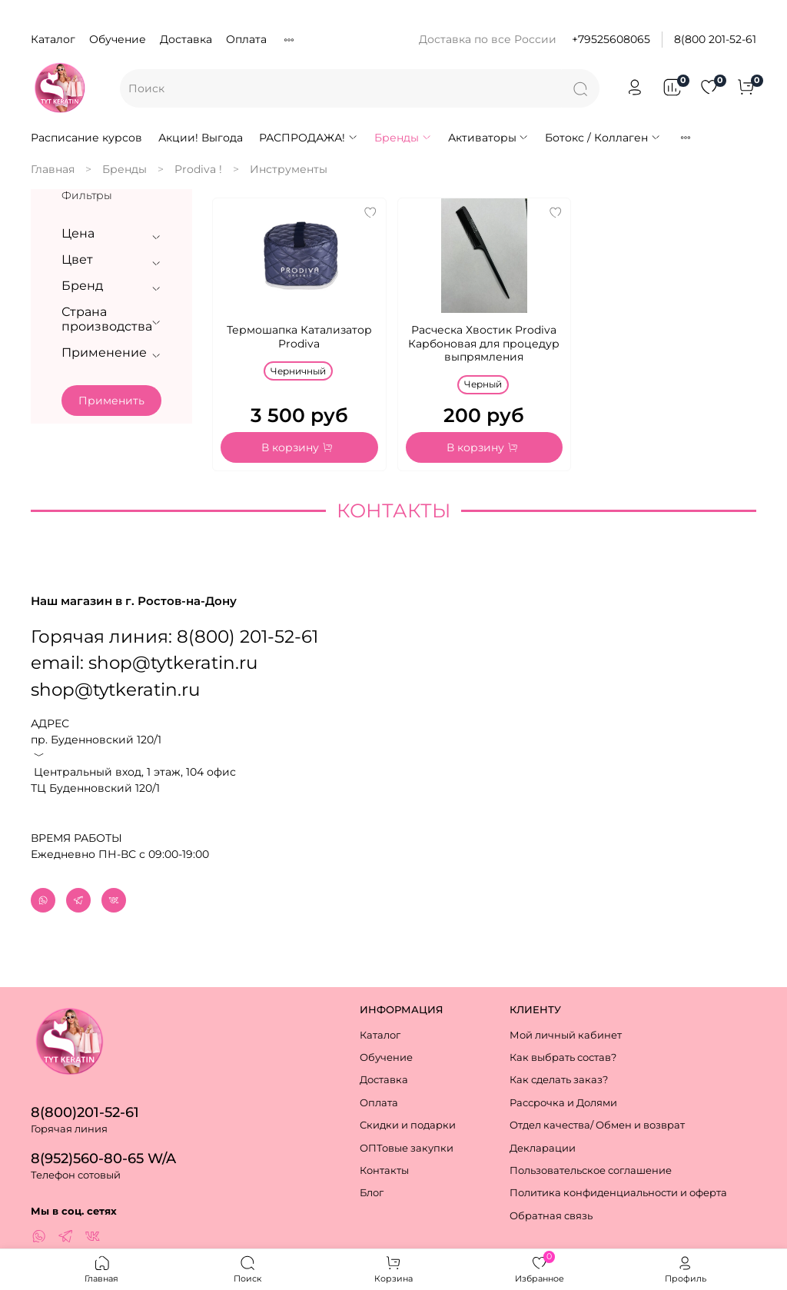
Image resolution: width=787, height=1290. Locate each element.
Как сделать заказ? (559, 1080)
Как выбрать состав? (563, 1057)
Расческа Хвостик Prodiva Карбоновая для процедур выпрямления (484, 343)
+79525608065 (611, 39)
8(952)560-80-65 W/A (103, 1158)
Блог (372, 1193)
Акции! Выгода (200, 138)
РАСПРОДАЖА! (308, 138)
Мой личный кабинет (566, 1035)
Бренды (403, 138)
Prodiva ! (198, 169)
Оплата (246, 39)
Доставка (186, 39)
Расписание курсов (86, 138)
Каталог (53, 39)
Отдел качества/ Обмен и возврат (597, 1126)
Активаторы (489, 138)
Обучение (117, 39)
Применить (111, 400)
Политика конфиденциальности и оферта (618, 1193)
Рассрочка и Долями (563, 1103)
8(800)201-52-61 (85, 1112)
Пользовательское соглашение (591, 1170)
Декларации (543, 1148)
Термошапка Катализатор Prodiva (299, 337)
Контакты (384, 1170)
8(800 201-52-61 (715, 39)
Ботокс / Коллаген (603, 138)
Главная (53, 169)
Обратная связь (551, 1216)
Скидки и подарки (408, 1126)
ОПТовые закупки (406, 1148)
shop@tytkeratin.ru (115, 676)
